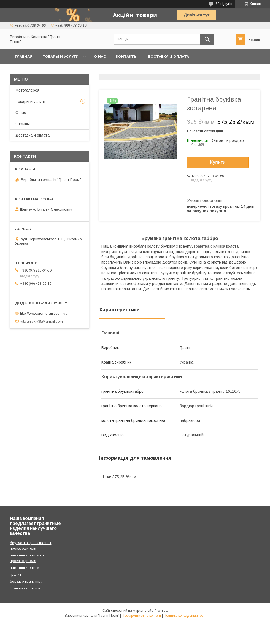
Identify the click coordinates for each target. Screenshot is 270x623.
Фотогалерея (27, 90)
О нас (100, 56)
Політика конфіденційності (185, 616)
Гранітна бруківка (209, 246)
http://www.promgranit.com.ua (44, 313)
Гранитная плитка (25, 588)
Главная (24, 56)
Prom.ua (161, 611)
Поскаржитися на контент (141, 616)
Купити (218, 162)
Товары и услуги (60, 56)
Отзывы (22, 124)
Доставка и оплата (168, 56)
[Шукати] (207, 39)
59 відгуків (224, 4)
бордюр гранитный (26, 581)
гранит (15, 574)
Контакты (126, 56)
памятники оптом (24, 568)
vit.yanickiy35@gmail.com (41, 321)
